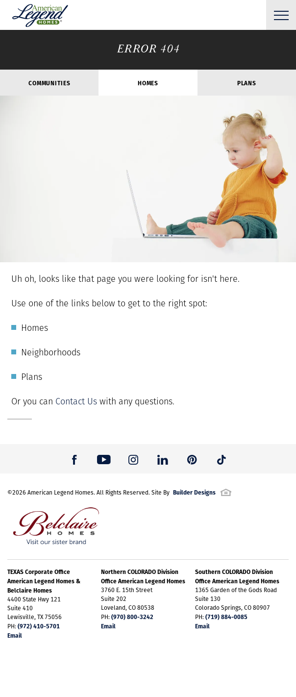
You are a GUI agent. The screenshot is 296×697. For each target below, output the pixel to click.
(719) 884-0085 (226, 616)
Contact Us (76, 401)
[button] (74, 459)
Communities (49, 82)
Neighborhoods (50, 352)
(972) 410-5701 (39, 626)
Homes (148, 82)
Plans (246, 82)
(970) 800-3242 (132, 616)
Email (14, 635)
